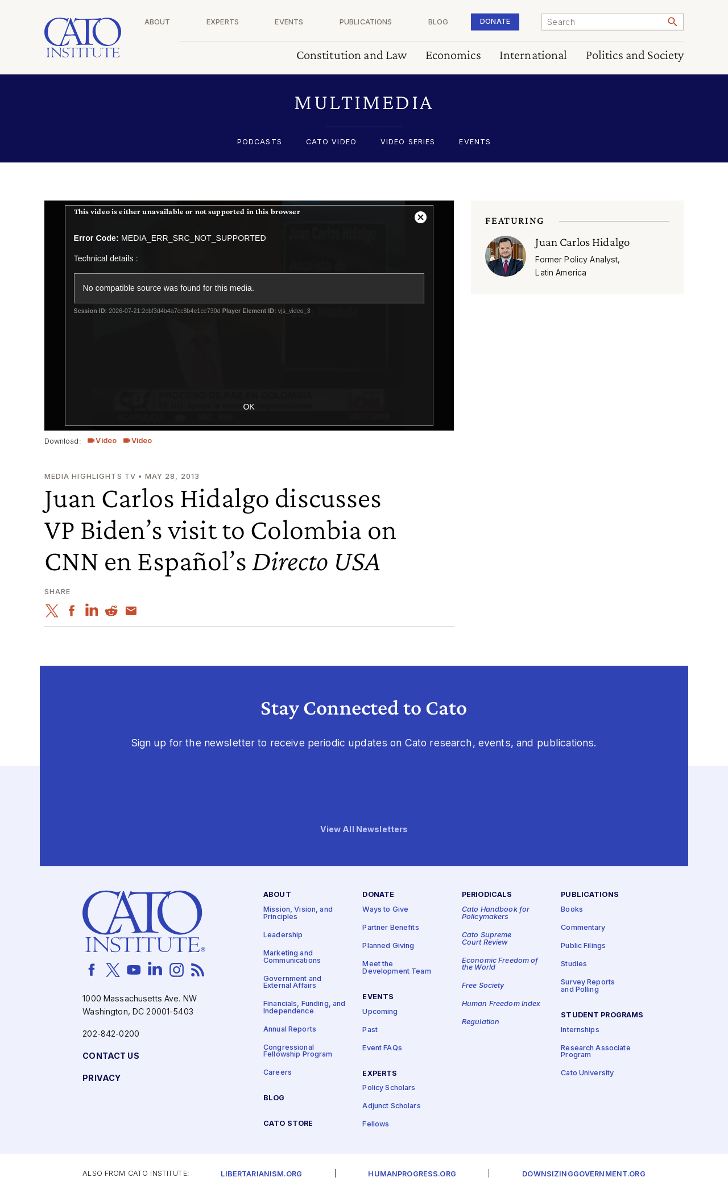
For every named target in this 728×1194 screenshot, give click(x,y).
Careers (277, 1072)
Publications (389, 22)
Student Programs (602, 1014)
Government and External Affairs (292, 982)
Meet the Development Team (396, 968)
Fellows (375, 1124)
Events (321, 22)
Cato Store (288, 1124)
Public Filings (583, 946)
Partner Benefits (390, 928)
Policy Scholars (388, 1088)
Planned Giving (388, 946)
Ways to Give (385, 909)
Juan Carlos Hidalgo (582, 242)
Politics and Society (635, 55)
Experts (262, 22)
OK (248, 406)
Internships (580, 1029)
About (205, 22)
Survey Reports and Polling (588, 986)
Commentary (583, 928)
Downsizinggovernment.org (583, 1174)
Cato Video (331, 142)
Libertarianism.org (261, 1174)
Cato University (587, 1073)
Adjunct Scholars (391, 1106)
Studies (574, 964)
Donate (503, 21)
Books (572, 909)
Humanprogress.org (412, 1174)
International (533, 55)
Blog (454, 22)
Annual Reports (289, 1029)
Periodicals (487, 895)
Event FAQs (382, 1047)
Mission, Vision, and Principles (298, 913)
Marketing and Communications (292, 957)
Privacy (101, 1078)
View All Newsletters (364, 829)
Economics (453, 55)
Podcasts (259, 142)
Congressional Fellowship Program (298, 1050)
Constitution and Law (351, 55)
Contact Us (110, 1056)
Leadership (283, 935)
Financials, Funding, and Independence (304, 1007)
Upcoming (380, 1011)
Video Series (408, 142)
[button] (364, 102)
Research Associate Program (596, 1051)
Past (370, 1029)
